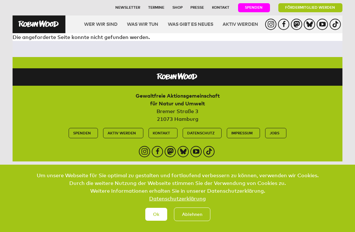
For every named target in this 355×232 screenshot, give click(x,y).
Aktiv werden (240, 24)
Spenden (254, 7)
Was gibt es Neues (190, 24)
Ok (156, 218)
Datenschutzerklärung (177, 202)
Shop (177, 7)
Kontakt (220, 7)
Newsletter (127, 7)
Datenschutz (201, 133)
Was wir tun (142, 24)
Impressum (242, 133)
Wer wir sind (101, 24)
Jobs (274, 133)
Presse (197, 7)
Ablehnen (192, 218)
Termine (156, 7)
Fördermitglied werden (310, 7)
